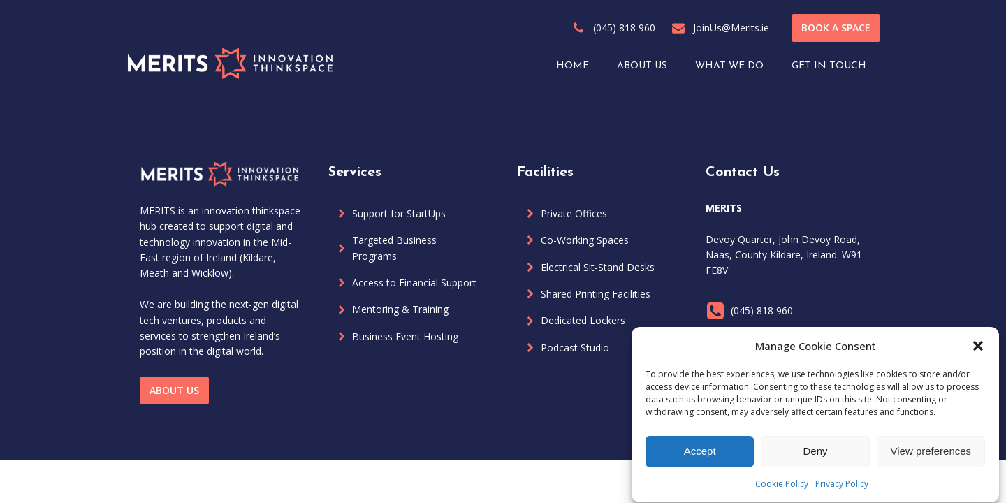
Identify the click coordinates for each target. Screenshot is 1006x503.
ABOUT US (642, 66)
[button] (978, 350)
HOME (572, 66)
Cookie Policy (781, 488)
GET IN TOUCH (829, 66)
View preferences (931, 456)
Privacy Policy (841, 488)
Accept (700, 456)
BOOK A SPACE (835, 27)
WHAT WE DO (729, 66)
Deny (815, 456)
